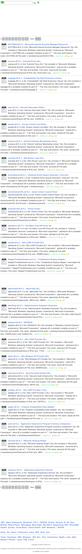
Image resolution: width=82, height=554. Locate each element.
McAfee (4, 525)
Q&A (74, 537)
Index (31, 532)
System (11, 527)
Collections (23, 532)
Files (44, 537)
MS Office (47, 525)
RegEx (62, 537)
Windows (27, 537)
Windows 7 (52, 527)
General (59, 522)
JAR (34, 537)
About (14, 532)
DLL (39, 537)
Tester (3, 537)
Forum (31, 540)
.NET (3, 522)
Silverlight (74, 525)
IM (68, 522)
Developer (11, 537)
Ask (48, 532)
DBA (20, 537)
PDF (66, 525)
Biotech (4, 540)
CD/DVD (43, 522)
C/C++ (36, 522)
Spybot (4, 527)
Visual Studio (34, 527)
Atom (42, 532)
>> (27, 39)
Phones (12, 540)
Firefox (51, 522)
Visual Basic (21, 527)
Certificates (52, 537)
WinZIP (61, 527)
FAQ (25, 540)
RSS (37, 532)
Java (72, 522)
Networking (58, 525)
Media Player (14, 525)
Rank (38, 39)
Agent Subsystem (14, 522)
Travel (19, 540)
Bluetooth (27, 522)
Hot (8, 532)
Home (3, 532)
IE (65, 522)
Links (68, 537)
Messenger (37, 525)
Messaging (26, 525)
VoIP (44, 527)
